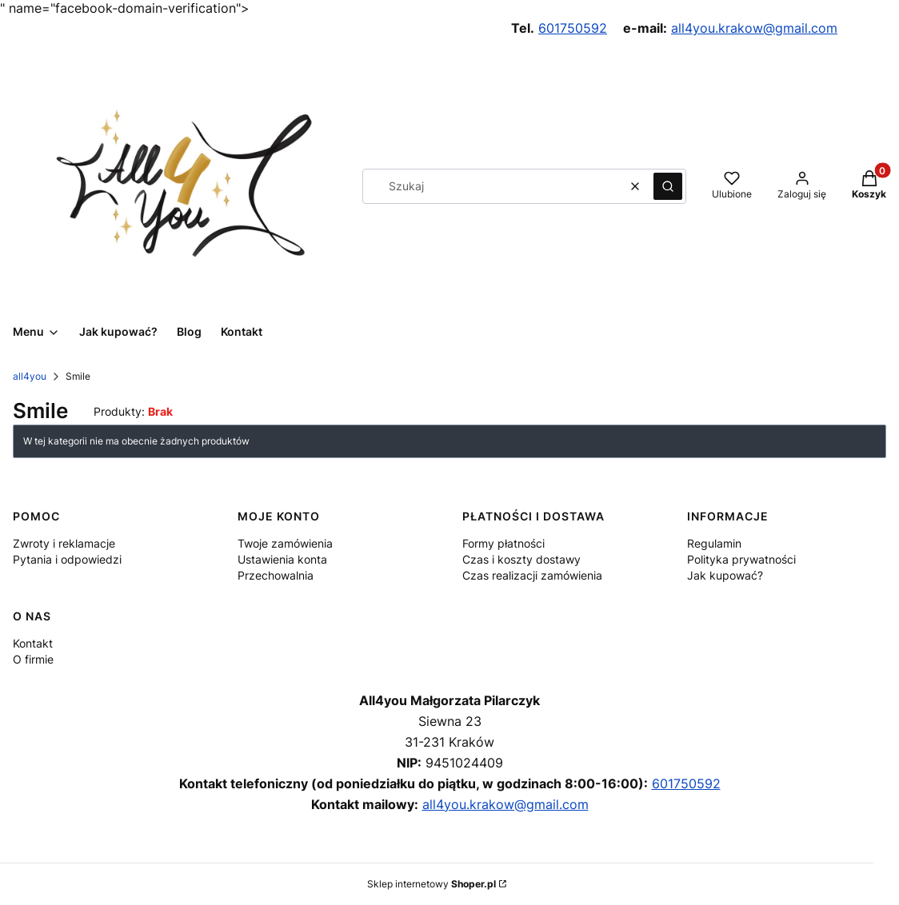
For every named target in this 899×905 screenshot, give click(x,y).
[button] (667, 186)
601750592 (572, 28)
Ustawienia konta (282, 559)
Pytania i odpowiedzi (67, 559)
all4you (29, 376)
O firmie (33, 659)
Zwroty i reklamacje (64, 543)
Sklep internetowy (431, 884)
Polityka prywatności (741, 559)
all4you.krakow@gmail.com (754, 28)
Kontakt (33, 643)
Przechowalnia (276, 575)
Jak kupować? (725, 575)
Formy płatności (503, 543)
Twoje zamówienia (285, 543)
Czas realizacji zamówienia (532, 575)
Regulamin (714, 543)
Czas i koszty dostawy (521, 559)
